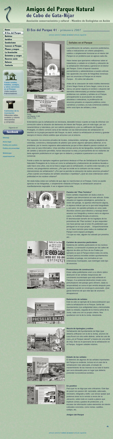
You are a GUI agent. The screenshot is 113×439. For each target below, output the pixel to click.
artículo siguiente (80, 35)
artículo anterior (54, 35)
